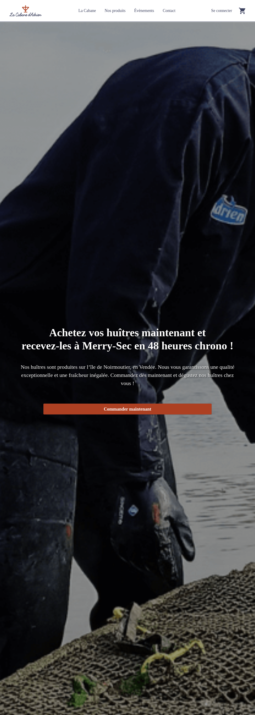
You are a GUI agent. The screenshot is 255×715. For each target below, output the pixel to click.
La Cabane (87, 10)
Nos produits (115, 10)
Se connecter (221, 10)
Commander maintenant (127, 409)
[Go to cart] (242, 10)
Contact (169, 10)
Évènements (144, 10)
